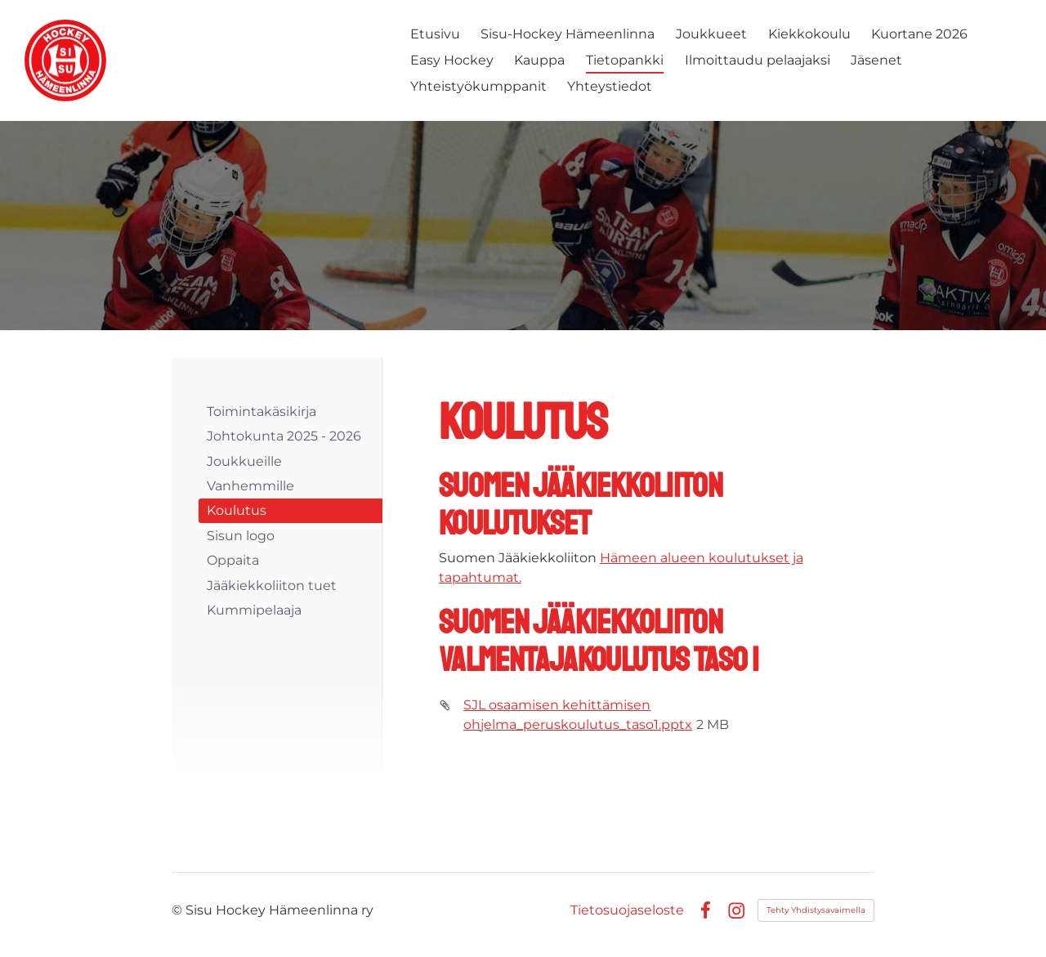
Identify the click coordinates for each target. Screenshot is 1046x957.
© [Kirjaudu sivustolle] (179, 910)
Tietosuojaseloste (627, 910)
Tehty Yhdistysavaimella (816, 910)
